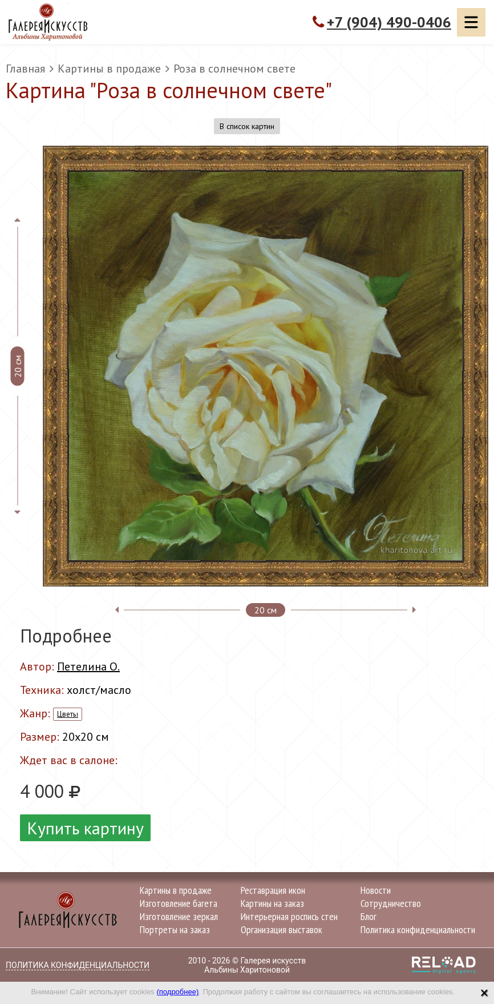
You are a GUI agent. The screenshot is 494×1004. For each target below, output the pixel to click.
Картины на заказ (272, 903)
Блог (368, 916)
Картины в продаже (109, 68)
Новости (376, 890)
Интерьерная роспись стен (289, 916)
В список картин (247, 126)
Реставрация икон (273, 890)
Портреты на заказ (175, 929)
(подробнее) (177, 991)
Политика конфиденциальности (418, 929)
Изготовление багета (178, 903)
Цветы (67, 714)
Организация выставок (281, 929)
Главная (25, 68)
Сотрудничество (391, 903)
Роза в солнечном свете (234, 68)
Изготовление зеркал (179, 916)
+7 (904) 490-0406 (389, 22)
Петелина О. (88, 666)
